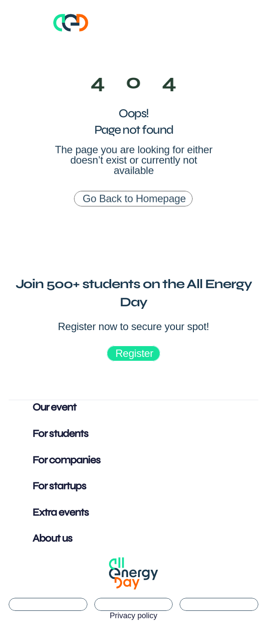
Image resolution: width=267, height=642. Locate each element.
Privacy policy (133, 615)
